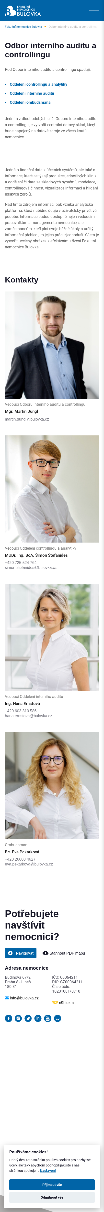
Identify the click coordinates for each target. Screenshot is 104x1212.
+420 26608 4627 (20, 859)
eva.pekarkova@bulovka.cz (29, 864)
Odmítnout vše (52, 1197)
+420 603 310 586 (20, 711)
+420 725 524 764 (20, 563)
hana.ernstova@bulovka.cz (28, 716)
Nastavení (48, 1170)
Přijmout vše (52, 1185)
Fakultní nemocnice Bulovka (23, 26)
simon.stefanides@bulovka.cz (31, 567)
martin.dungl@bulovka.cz (27, 419)
